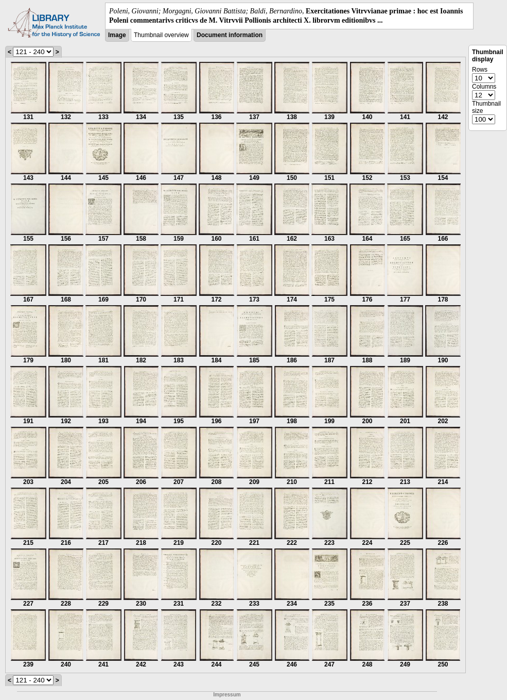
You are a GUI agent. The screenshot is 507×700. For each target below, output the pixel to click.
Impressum (226, 694)
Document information (230, 35)
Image (117, 35)
